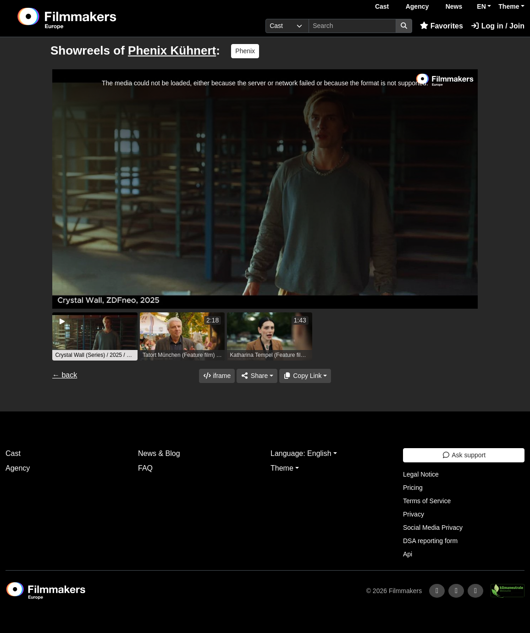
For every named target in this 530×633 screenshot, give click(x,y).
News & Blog (159, 453)
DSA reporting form (430, 540)
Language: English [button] (301, 453)
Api (407, 554)
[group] (95, 336)
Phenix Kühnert (172, 50)
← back (64, 375)
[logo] (89, 18)
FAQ (145, 468)
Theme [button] (508, 6)
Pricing (413, 487)
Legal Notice (421, 474)
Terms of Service (427, 501)
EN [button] (481, 6)
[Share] (257, 376)
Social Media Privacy (433, 527)
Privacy (413, 514)
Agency (417, 6)
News (454, 6)
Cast (382, 6)
